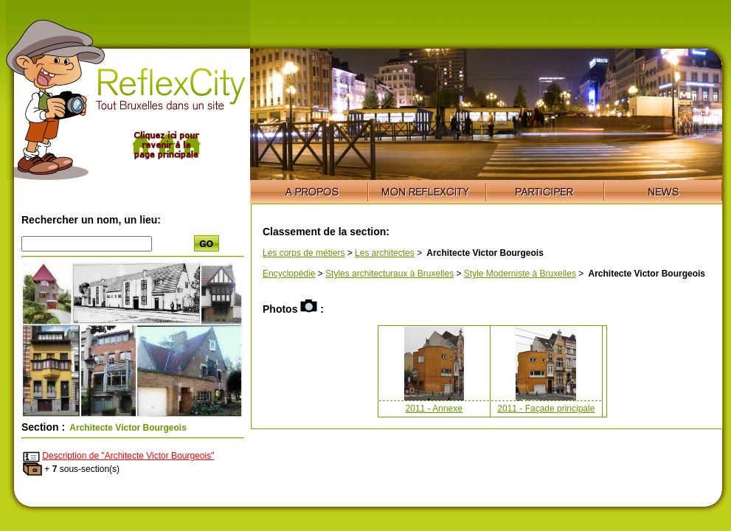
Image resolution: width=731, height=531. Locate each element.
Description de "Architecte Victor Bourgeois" (128, 456)
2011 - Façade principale (546, 408)
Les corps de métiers (303, 253)
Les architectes (385, 253)
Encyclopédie (289, 273)
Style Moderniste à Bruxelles (520, 273)
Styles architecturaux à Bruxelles (389, 273)
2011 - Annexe (434, 408)
